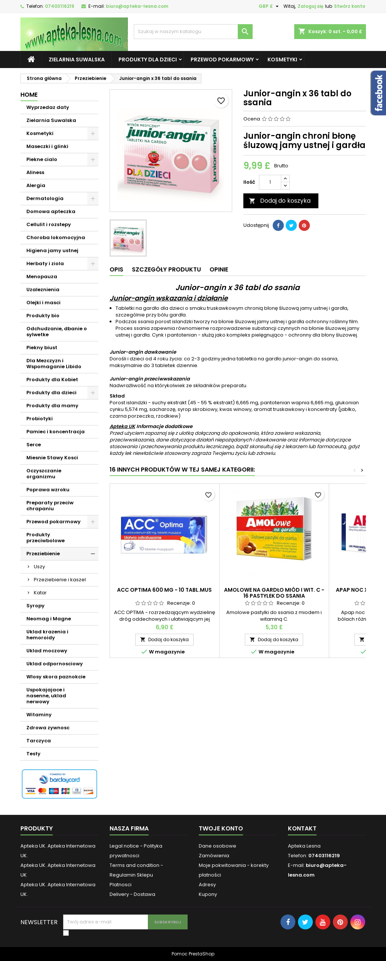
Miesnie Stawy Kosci (52, 457)
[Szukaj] (193, 31)
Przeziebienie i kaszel (60, 579)
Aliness (35, 172)
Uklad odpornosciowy (54, 663)
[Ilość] (270, 182)
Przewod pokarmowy (222, 59)
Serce (33, 444)
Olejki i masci (43, 302)
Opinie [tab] (219, 269)
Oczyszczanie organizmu (43, 473)
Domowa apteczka (50, 211)
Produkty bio (42, 315)
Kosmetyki (282, 59)
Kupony (208, 894)
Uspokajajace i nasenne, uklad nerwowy (46, 695)
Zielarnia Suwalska (77, 59)
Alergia (35, 185)
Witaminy (39, 714)
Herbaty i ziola (45, 263)
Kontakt (302, 828)
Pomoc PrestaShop (193, 954)
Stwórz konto (349, 6)
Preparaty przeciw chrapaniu (50, 505)
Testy (33, 753)
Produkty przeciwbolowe (45, 537)
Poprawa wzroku (47, 489)
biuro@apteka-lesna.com (137, 6)
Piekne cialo (41, 159)
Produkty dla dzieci (148, 59)
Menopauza (41, 276)
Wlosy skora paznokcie (55, 676)
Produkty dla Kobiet (52, 379)
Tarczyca (38, 740)
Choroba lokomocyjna (55, 237)
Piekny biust (41, 347)
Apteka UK (122, 426)
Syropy (35, 605)
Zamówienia (214, 855)
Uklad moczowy (46, 650)
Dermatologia (45, 198)
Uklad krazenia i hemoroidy (47, 634)
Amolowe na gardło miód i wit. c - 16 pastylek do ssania (274, 593)
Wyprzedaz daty (47, 107)
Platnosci (121, 884)
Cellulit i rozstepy (48, 224)
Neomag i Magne (48, 618)
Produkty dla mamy (52, 405)
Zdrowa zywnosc (47, 727)
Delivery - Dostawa (132, 894)
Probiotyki (39, 418)
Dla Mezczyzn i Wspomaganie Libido (53, 363)
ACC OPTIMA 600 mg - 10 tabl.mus (164, 590)
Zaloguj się (310, 6)
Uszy (39, 566)
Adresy (207, 884)
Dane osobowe (217, 845)
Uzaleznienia (42, 289)
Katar (40, 592)
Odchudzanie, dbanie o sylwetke (56, 331)
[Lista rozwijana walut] (269, 6)
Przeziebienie (43, 553)
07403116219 (59, 6)
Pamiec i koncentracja (55, 431)
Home (29, 94)
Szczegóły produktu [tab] (166, 269)
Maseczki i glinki (47, 146)
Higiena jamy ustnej (52, 250)
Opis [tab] (116, 269)
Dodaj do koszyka (280, 200)
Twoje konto (221, 828)
